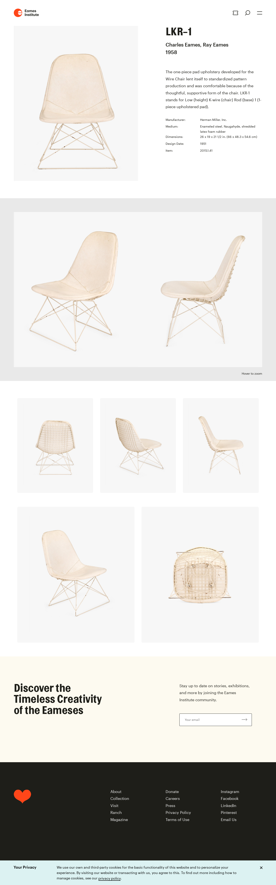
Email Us (229, 819)
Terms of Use (177, 819)
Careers (173, 798)
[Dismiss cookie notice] (261, 867)
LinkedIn (228, 805)
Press (170, 805)
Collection (119, 798)
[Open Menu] (259, 13)
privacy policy (109, 878)
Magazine (119, 819)
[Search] (247, 13)
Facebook (229, 798)
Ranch (116, 812)
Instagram (230, 791)
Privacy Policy (178, 812)
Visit (114, 805)
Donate (172, 791)
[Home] (22, 807)
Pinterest (229, 812)
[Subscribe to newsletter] (244, 719)
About (115, 791)
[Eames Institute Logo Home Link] (26, 13)
